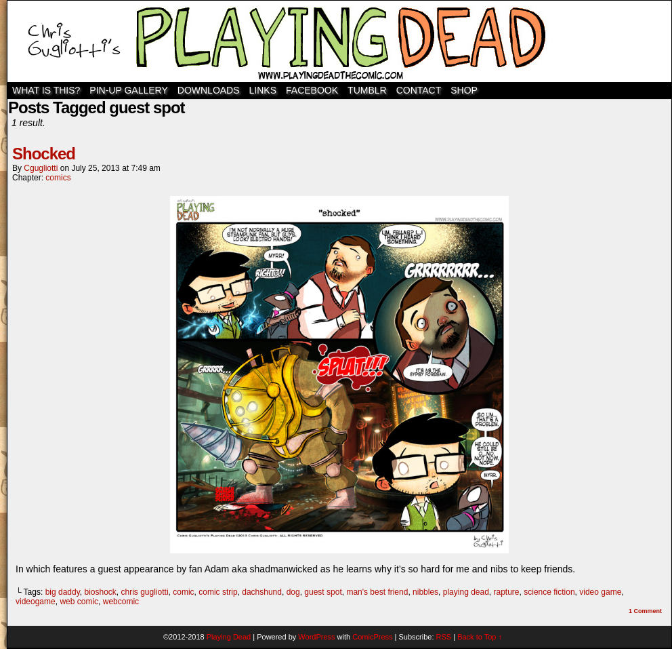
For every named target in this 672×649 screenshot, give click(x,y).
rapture (507, 592)
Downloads (208, 90)
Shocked (43, 153)
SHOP (464, 90)
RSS (444, 637)
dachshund (262, 592)
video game (600, 592)
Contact (419, 90)
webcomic (121, 601)
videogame (36, 601)
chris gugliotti (145, 592)
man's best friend (377, 592)
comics (57, 177)
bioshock (100, 592)
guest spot (322, 592)
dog (293, 592)
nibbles (425, 592)
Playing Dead (339, 41)
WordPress (316, 637)
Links (262, 90)
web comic (79, 601)
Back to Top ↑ (479, 637)
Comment (645, 611)
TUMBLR (367, 90)
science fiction (549, 592)
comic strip (217, 592)
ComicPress (372, 637)
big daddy (62, 592)
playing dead (466, 592)
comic (183, 592)
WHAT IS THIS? (46, 90)
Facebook (312, 90)
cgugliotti (41, 168)
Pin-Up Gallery (128, 90)
